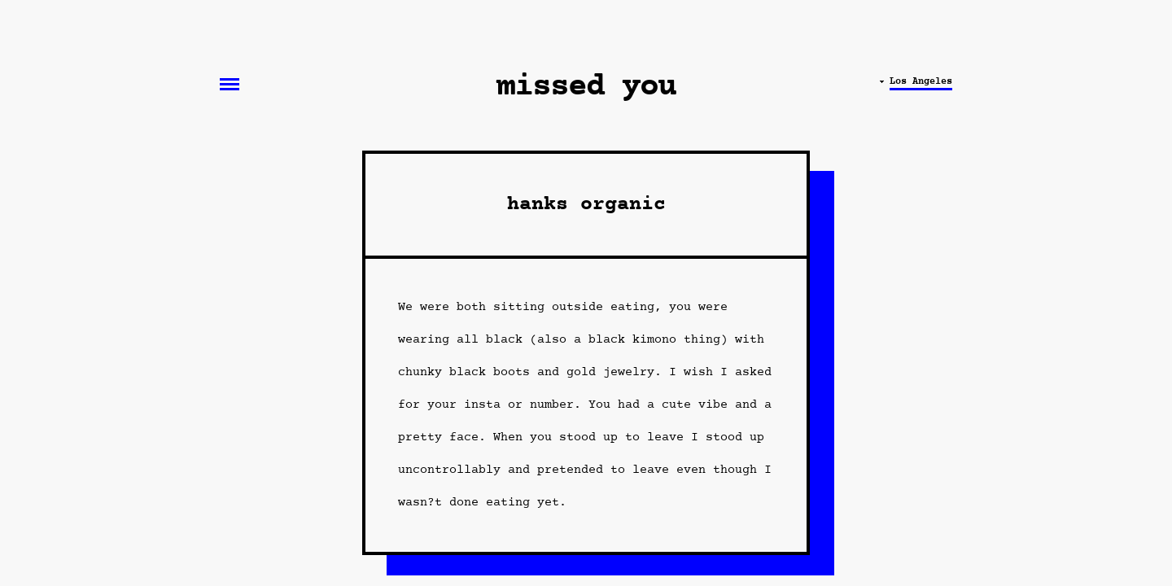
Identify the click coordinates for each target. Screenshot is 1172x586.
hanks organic (586, 204)
